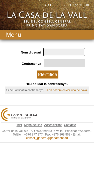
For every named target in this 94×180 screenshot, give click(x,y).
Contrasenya (33, 56)
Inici (19, 120)
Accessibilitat (53, 120)
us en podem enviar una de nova (66, 82)
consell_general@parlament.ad (47, 132)
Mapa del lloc (33, 120)
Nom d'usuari (32, 46)
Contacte (70, 120)
